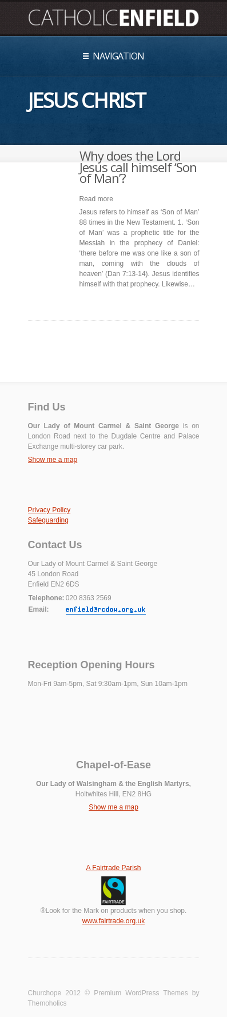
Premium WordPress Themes (141, 993)
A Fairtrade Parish (113, 868)
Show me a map (53, 460)
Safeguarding (48, 520)
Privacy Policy (49, 510)
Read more (96, 199)
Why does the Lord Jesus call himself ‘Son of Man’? (138, 167)
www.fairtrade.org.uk (113, 921)
